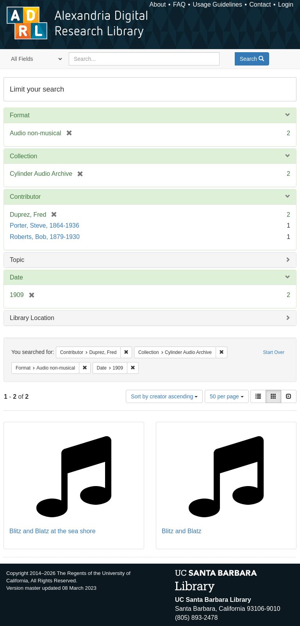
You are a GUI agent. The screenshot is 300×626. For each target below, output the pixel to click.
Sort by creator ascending (164, 396)
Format (20, 115)
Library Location (32, 318)
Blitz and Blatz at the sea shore (52, 531)
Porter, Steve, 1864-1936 (44, 225)
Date (16, 277)
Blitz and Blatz (181, 531)
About (158, 4)
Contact (260, 4)
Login (285, 4)
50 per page (227, 396)
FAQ (179, 4)
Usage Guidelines (217, 4)
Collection (23, 156)
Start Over (273, 352)
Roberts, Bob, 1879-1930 (45, 236)
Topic (17, 259)
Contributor (25, 196)
